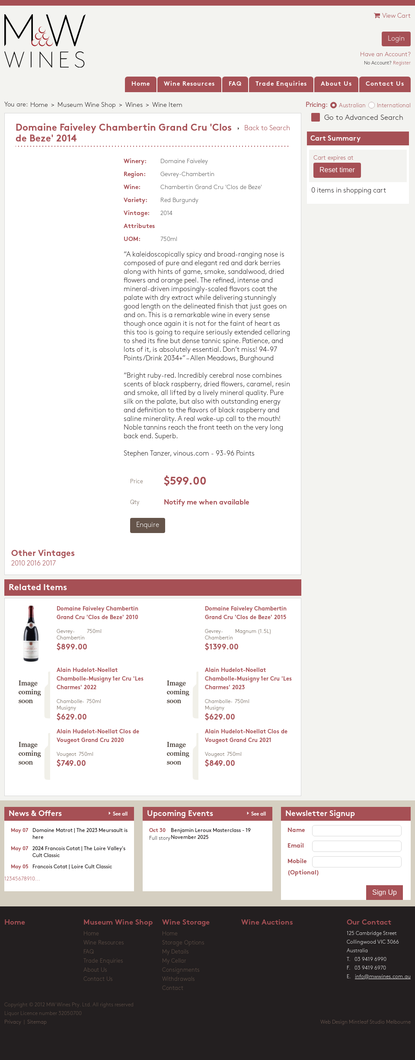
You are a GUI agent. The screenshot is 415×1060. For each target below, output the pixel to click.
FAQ (88, 952)
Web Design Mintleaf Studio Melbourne (365, 1022)
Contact (172, 988)
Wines (134, 105)
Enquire (147, 525)
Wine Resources (103, 943)
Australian (352, 106)
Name (296, 830)
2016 (34, 563)
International (394, 106)
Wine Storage (186, 922)
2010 (18, 563)
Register (402, 63)
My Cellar (174, 961)
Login (396, 38)
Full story (159, 838)
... (37, 879)
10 (32, 879)
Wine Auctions (267, 922)
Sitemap (37, 1022)
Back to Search (267, 128)
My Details (175, 952)
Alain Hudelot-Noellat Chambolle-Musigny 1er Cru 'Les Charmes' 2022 (100, 679)
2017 (49, 563)
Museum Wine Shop (86, 105)
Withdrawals (178, 979)
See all (120, 814)
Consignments (181, 970)
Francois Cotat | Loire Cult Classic (72, 867)
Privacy (12, 1022)
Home (39, 105)
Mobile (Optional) (299, 867)
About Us (95, 970)
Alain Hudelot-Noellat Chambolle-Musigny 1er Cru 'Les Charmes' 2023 (248, 679)
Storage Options (183, 943)
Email (295, 846)
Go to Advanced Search (363, 118)
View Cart (392, 15)
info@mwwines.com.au (383, 977)
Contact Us (98, 979)
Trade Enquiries (103, 961)
